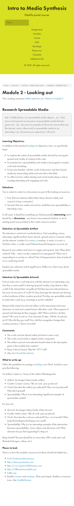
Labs (37, 42)
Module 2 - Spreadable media (32, 85)
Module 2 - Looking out (57, 85)
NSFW (39, 349)
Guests (37, 37)
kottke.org (11, 472)
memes (18, 476)
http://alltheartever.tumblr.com (21, 469)
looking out (33, 145)
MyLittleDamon (24, 480)
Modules (37, 33)
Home (6, 85)
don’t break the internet (22, 353)
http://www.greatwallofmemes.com (24, 465)
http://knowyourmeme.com (20, 462)
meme (32, 240)
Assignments (37, 29)
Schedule (37, 54)
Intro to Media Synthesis (37, 8)
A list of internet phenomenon (20, 458)
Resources (37, 50)
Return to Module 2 (54, 98)
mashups (31, 476)
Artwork (40, 98)
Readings (37, 46)
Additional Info (37, 58)
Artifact (28, 98)
